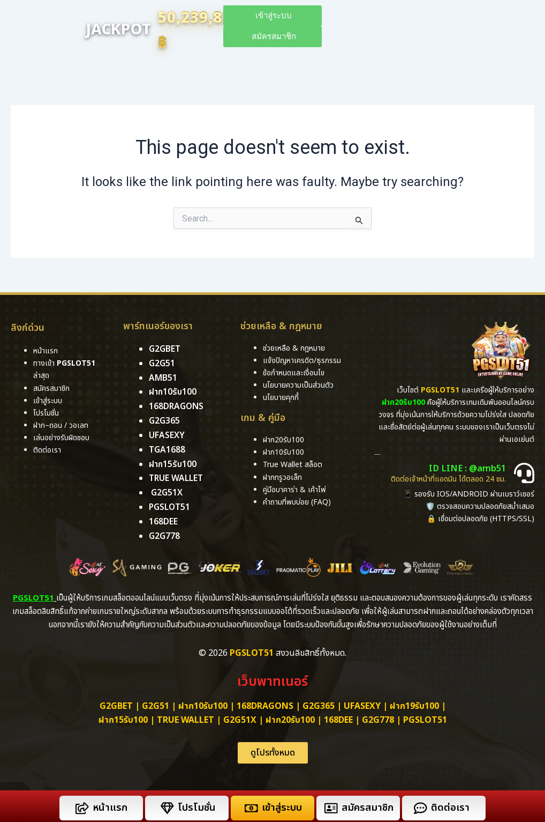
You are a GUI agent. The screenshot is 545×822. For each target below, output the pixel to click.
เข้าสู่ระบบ (281, 804)
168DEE (163, 519)
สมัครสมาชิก (367, 804)
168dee (338, 716)
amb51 (163, 377)
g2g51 (162, 363)
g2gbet (165, 349)
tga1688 (167, 448)
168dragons (177, 405)
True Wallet (177, 476)
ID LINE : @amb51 (469, 468)
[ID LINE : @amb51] (524, 473)
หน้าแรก (109, 804)
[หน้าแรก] (81, 804)
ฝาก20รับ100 (290, 716)
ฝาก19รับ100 (414, 703)
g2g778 (164, 533)
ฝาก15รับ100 (173, 462)
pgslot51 (170, 504)
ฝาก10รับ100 (173, 391)
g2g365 (164, 419)
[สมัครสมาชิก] (330, 804)
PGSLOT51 (425, 716)
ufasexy (167, 433)
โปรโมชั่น (196, 804)
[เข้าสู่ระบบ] (251, 804)
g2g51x (167, 490)
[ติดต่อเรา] (420, 804)
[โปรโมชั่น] (167, 804)
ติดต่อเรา (47, 450)
